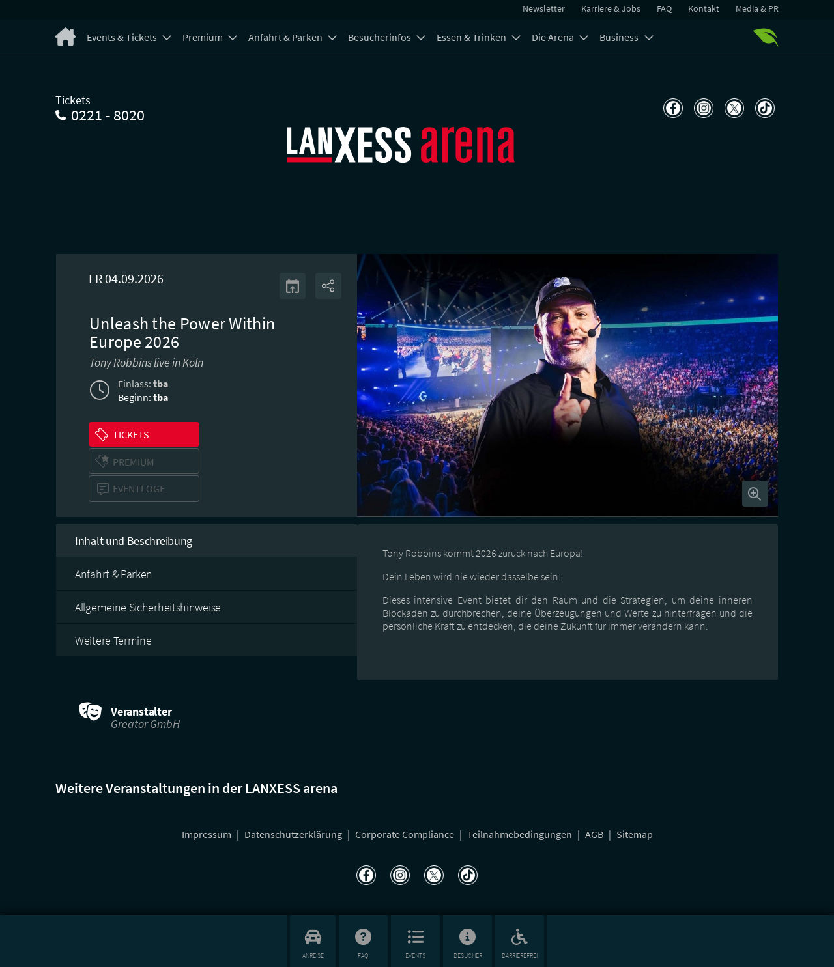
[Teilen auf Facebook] (671, 108)
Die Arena (554, 37)
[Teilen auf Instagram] (702, 108)
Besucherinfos (380, 37)
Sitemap (634, 834)
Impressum (207, 834)
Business (619, 37)
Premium (203, 37)
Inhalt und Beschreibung (133, 540)
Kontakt (703, 8)
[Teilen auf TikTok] (763, 108)
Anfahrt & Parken (286, 37)
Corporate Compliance (405, 834)
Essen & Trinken (472, 37)
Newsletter (544, 8)
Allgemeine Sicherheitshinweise (148, 607)
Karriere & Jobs (610, 8)
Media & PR (757, 8)
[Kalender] (293, 286)
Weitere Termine (113, 640)
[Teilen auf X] (732, 108)
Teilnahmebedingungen (520, 834)
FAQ (664, 8)
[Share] (328, 286)
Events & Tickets (123, 37)
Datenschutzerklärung (294, 834)
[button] (144, 434)
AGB (595, 834)
